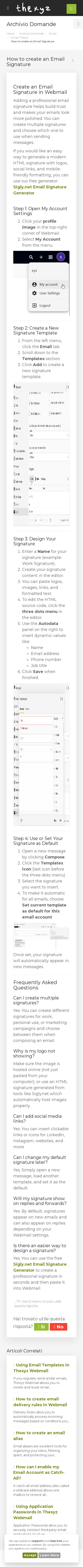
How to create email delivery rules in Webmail (40, 1402)
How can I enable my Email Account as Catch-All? (38, 1472)
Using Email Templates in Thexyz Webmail (41, 1368)
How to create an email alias (39, 1435)
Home (10, 33)
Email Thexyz (19, 37)
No (58, 1326)
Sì (41, 1326)
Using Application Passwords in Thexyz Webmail (35, 1512)
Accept (30, 1555)
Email (52, 33)
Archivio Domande (31, 33)
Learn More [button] (49, 1555)
